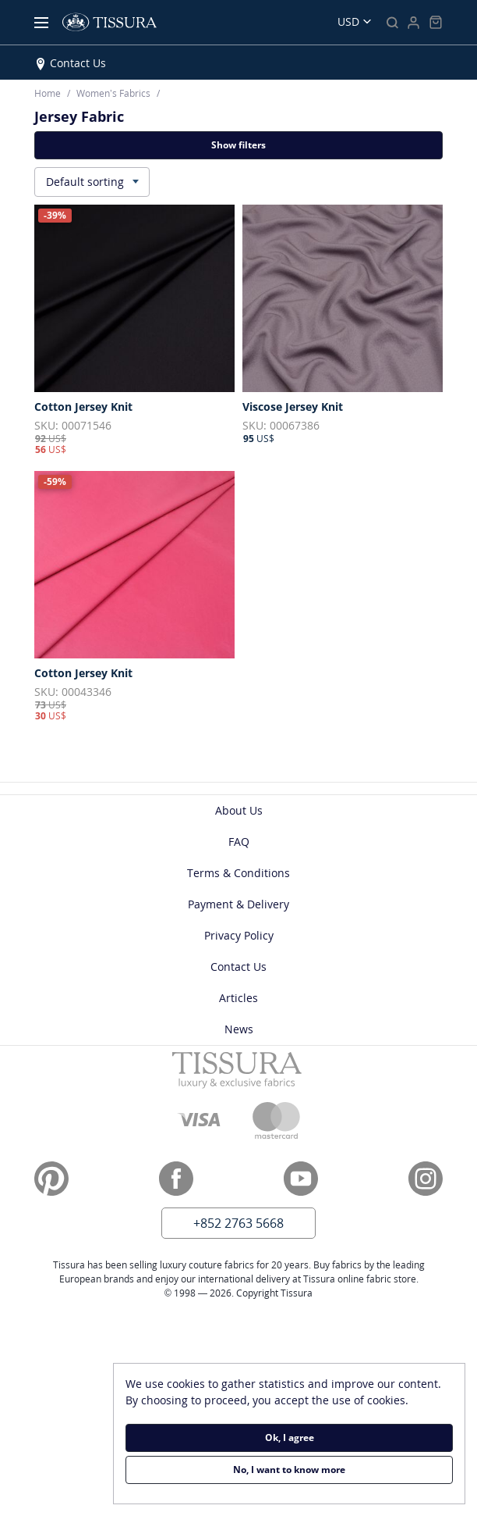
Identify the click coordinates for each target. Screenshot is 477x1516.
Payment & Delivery (238, 904)
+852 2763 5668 (238, 1223)
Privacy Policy (239, 935)
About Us (239, 810)
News (238, 1029)
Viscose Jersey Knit (292, 407)
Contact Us (78, 62)
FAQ (238, 841)
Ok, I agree (289, 1437)
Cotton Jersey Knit (83, 407)
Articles (238, 997)
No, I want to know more (289, 1469)
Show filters (238, 145)
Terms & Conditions (238, 872)
